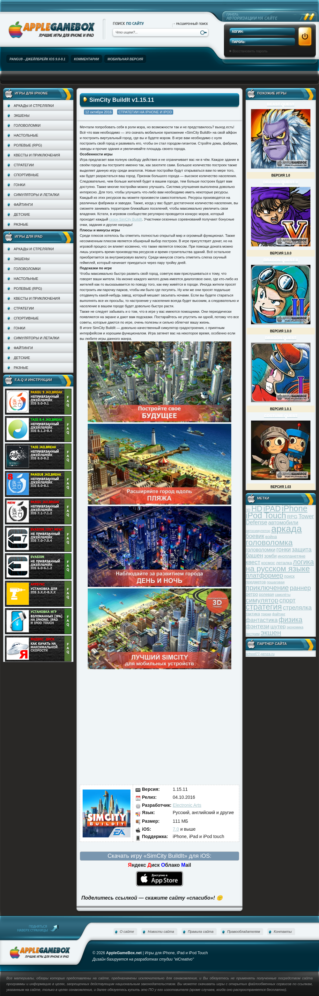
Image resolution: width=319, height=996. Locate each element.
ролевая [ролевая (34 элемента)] (266, 594)
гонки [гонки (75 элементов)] (283, 549)
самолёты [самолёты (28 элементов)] (283, 594)
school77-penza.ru (260, 654)
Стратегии (24, 165)
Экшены (21, 115)
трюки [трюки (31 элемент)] (266, 614)
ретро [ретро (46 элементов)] (252, 594)
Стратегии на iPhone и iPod (145, 112)
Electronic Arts (187, 805)
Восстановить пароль (250, 51)
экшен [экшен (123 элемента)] (271, 633)
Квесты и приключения (37, 155)
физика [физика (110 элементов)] (290, 620)
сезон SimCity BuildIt (125, 219)
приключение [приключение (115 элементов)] (267, 588)
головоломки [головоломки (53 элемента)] (260, 549)
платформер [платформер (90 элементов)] (264, 575)
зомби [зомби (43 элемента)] (270, 555)
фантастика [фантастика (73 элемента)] (262, 620)
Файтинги (23, 204)
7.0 (176, 829)
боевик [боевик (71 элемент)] (255, 536)
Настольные (26, 135)
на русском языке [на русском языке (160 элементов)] (278, 568)
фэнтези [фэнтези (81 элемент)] (257, 626)
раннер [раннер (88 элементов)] (300, 587)
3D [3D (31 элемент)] (248, 510)
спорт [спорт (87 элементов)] (287, 600)
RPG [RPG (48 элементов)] (292, 516)
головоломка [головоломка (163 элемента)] (269, 542)
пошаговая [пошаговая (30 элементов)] (276, 582)
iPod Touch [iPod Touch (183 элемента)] (266, 515)
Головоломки (27, 125)
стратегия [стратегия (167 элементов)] (264, 606)
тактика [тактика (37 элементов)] (253, 613)
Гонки (19, 185)
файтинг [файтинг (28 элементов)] (278, 614)
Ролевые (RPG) (28, 145)
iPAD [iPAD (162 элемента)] (272, 508)
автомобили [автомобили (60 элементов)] (283, 523)
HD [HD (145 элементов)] (256, 508)
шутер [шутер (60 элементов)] (278, 627)
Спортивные (26, 175)
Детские (22, 214)
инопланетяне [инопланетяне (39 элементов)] (292, 556)
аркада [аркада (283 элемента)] (286, 528)
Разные (21, 224)
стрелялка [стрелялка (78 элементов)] (297, 607)
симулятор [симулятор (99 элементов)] (262, 600)
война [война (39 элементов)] (271, 536)
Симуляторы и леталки (36, 195)
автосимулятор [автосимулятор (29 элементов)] (258, 531)
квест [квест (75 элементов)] (253, 562)
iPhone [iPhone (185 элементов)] (295, 508)
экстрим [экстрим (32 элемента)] (253, 634)
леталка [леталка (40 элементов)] (284, 562)
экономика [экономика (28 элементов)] (295, 627)
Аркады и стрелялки (34, 106)
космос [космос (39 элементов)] (268, 562)
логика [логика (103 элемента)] (303, 561)
